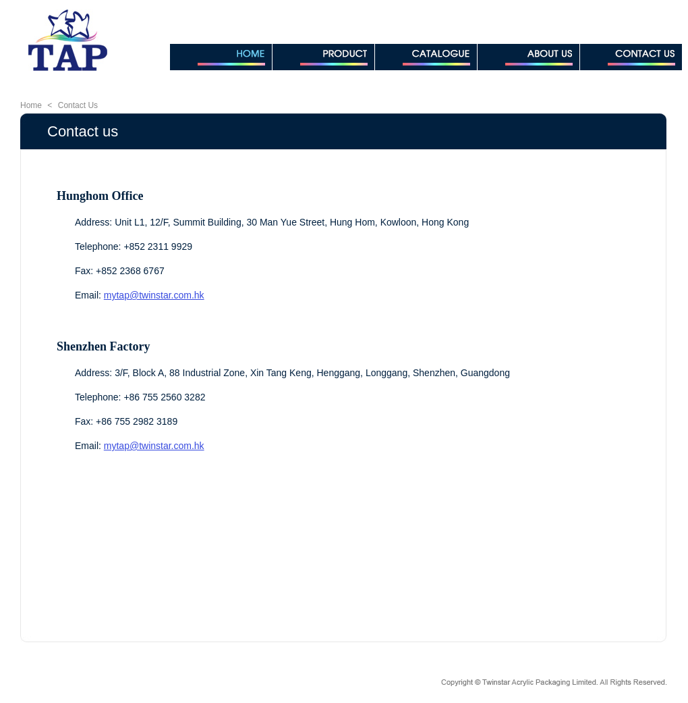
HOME (221, 57)
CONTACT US (631, 57)
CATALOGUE (426, 57)
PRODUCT (323, 57)
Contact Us (78, 105)
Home (31, 105)
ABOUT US (528, 57)
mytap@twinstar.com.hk (154, 295)
